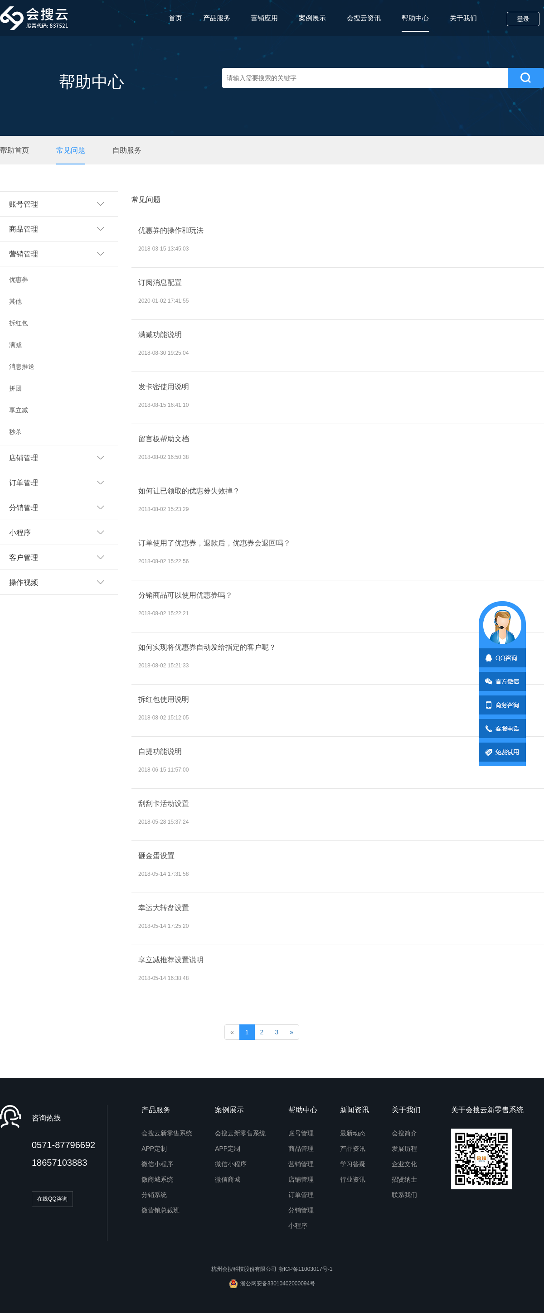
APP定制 (154, 1148)
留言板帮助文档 (163, 439)
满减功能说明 (160, 334)
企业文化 (404, 1164)
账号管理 (301, 1133)
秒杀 (15, 431)
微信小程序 (157, 1164)
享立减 (18, 410)
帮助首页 (14, 150)
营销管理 (301, 1164)
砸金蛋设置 (156, 855)
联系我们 (404, 1194)
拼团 (15, 388)
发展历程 (404, 1148)
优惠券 (18, 279)
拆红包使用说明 (163, 699)
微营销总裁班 (160, 1210)
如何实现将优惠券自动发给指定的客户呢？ (207, 647)
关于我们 (463, 18)
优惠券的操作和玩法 (171, 230)
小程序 (297, 1225)
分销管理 (301, 1210)
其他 (15, 301)
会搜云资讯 (364, 18)
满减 (15, 344)
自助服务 (126, 150)
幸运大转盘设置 (163, 908)
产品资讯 (352, 1148)
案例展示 (312, 18)
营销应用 (264, 18)
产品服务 (216, 18)
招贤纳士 (404, 1179)
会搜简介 (404, 1133)
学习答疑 (352, 1164)
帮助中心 (415, 23)
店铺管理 (301, 1179)
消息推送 (21, 366)
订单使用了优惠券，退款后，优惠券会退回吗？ (214, 543)
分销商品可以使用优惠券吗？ (185, 595)
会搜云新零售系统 (166, 1133)
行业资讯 (352, 1179)
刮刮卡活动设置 (163, 803)
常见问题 (70, 150)
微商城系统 (157, 1179)
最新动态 (352, 1133)
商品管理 (301, 1148)
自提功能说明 (160, 751)
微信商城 (227, 1179)
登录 (523, 19)
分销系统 (154, 1194)
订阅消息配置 (160, 282)
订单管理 (301, 1194)
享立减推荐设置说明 (171, 960)
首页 (175, 18)
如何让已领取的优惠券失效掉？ (189, 491)
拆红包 (18, 323)
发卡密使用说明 (163, 387)
